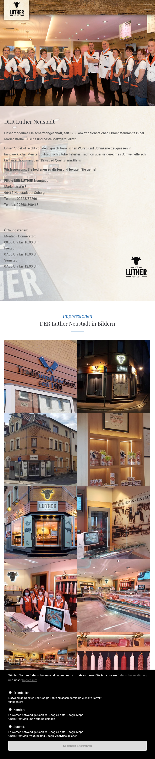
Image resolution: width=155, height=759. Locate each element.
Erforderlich (21, 693)
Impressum (29, 680)
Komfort (19, 710)
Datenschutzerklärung (131, 675)
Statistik (19, 727)
